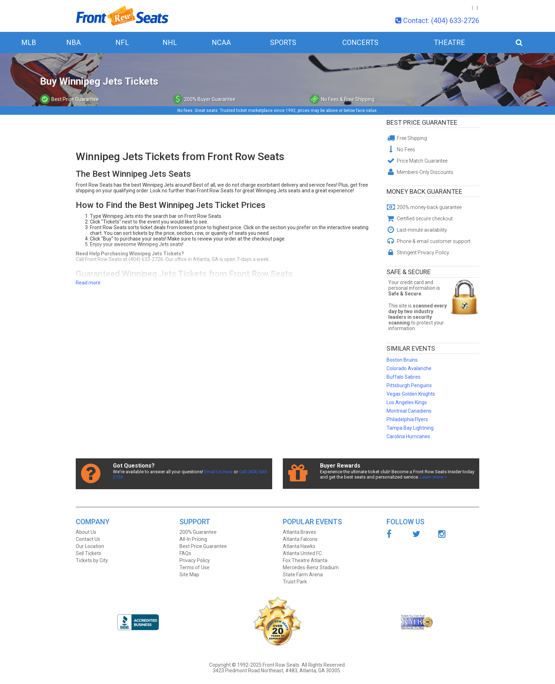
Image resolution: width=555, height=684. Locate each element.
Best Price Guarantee (422, 122)
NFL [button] (122, 42)
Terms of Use (194, 567)
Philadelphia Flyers (407, 419)
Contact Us (88, 539)
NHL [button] (169, 42)
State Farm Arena (303, 574)
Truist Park (295, 581)
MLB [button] (28, 42)
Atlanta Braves (299, 532)
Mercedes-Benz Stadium (311, 567)
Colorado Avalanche (409, 368)
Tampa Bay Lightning (410, 428)
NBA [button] (73, 42)
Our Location (90, 546)
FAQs (185, 553)
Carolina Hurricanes (408, 436)
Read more (88, 283)
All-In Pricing (193, 539)
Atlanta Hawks (299, 546)
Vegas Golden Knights (411, 394)
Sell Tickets (88, 553)
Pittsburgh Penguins (409, 385)
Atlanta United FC (302, 553)
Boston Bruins (402, 360)
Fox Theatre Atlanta (305, 560)
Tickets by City (92, 560)
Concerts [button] (360, 42)
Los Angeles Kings (407, 402)
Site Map (189, 574)
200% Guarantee (198, 532)
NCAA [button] (221, 42)
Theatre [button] (449, 42)
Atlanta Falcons (300, 539)
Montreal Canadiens (409, 411)
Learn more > (433, 477)
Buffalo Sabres (403, 377)
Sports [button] (283, 42)
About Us (86, 532)
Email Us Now (218, 471)
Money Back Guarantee (424, 191)
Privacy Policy (194, 560)
